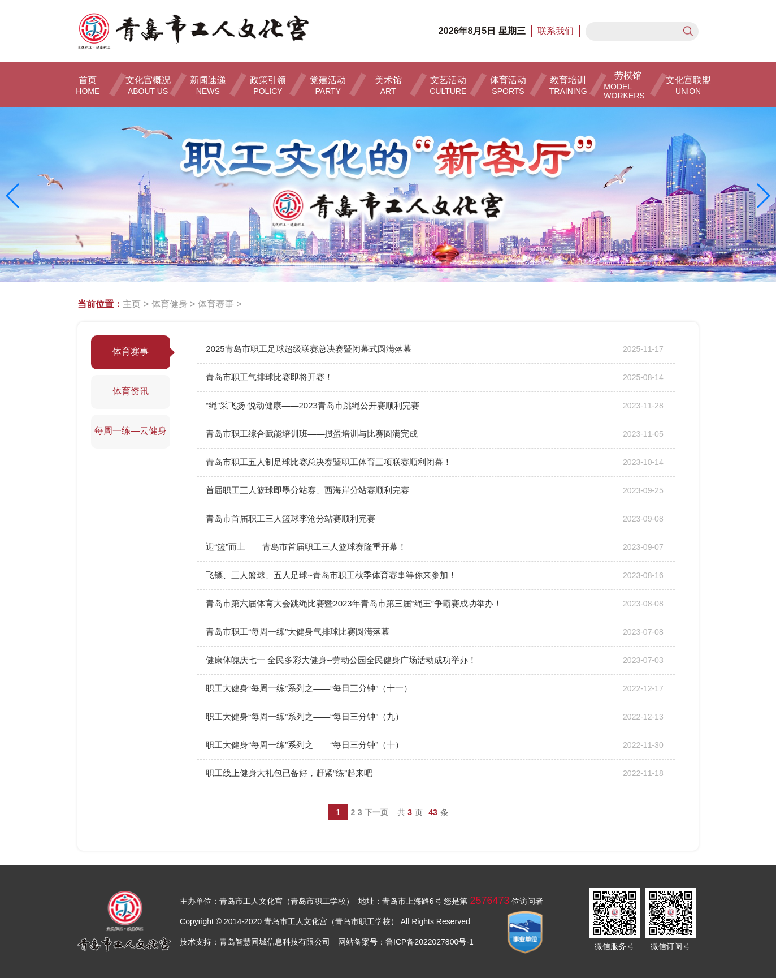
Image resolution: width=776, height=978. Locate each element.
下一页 (376, 812)
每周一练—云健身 (130, 431)
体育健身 (169, 304)
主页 (132, 304)
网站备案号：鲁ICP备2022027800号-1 (406, 941)
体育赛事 (216, 304)
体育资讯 (130, 391)
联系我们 (555, 31)
